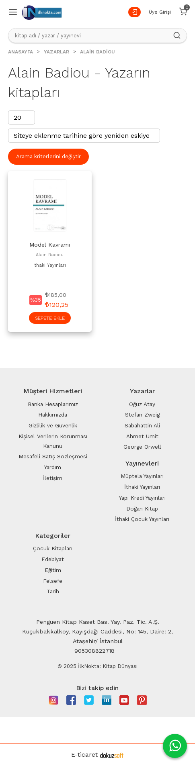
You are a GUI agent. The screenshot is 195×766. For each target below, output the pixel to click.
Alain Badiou (50, 254)
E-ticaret (84, 754)
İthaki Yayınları (49, 265)
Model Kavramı (49, 244)
